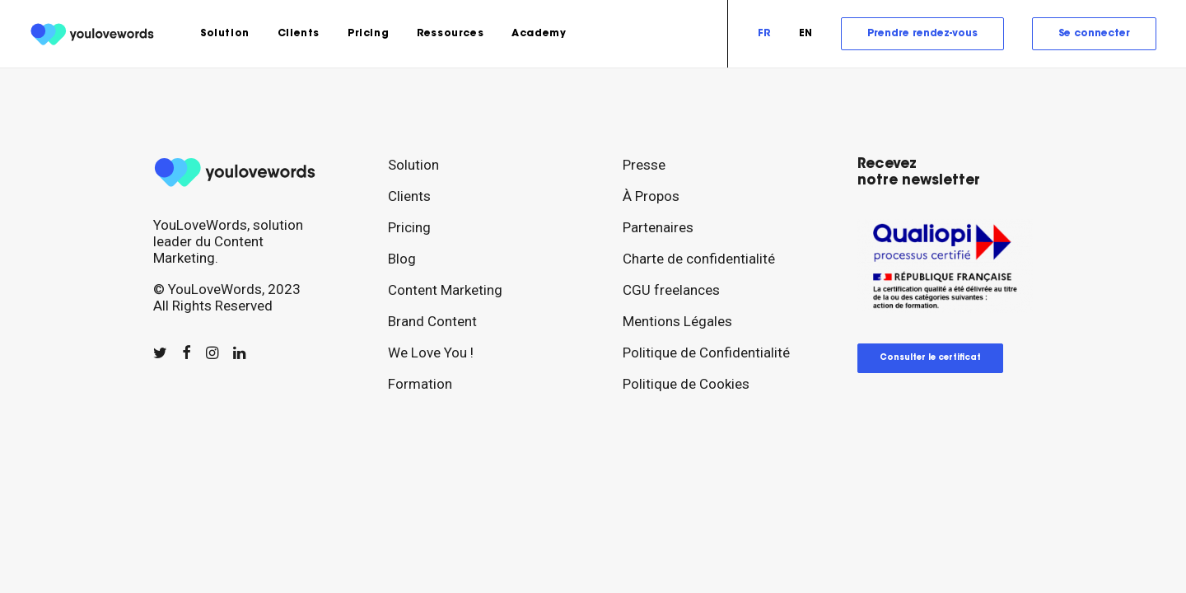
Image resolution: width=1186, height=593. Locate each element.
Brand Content (432, 321)
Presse (644, 164)
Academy (538, 34)
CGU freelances (671, 290)
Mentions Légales (677, 321)
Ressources (450, 34)
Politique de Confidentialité (706, 352)
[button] (160, 353)
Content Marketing (445, 290)
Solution (225, 34)
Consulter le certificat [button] (930, 358)
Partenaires (658, 227)
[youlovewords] (94, 33)
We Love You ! (431, 352)
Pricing (368, 34)
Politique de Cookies (686, 384)
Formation (420, 384)
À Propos (651, 196)
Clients (299, 34)
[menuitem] (225, 34)
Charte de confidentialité (699, 258)
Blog (402, 258)
